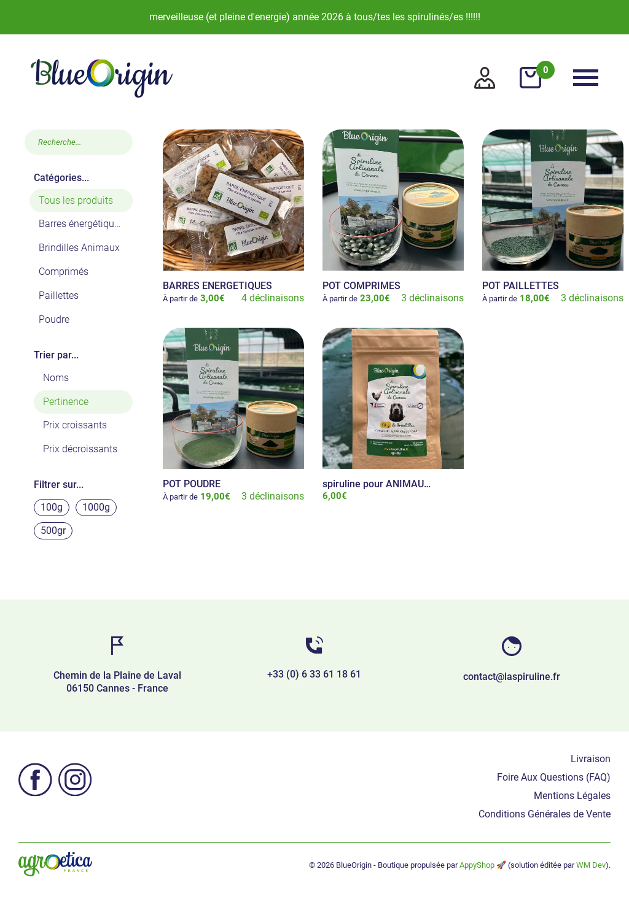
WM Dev (591, 865)
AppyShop (476, 865)
